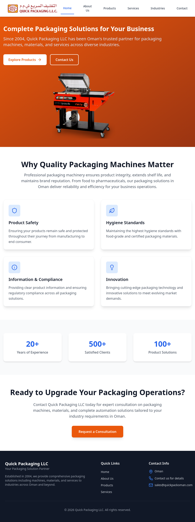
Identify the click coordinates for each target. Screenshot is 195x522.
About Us (87, 8)
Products (110, 8)
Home (67, 8)
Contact (182, 8)
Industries (158, 8)
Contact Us (64, 59)
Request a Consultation (97, 431)
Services (133, 8)
